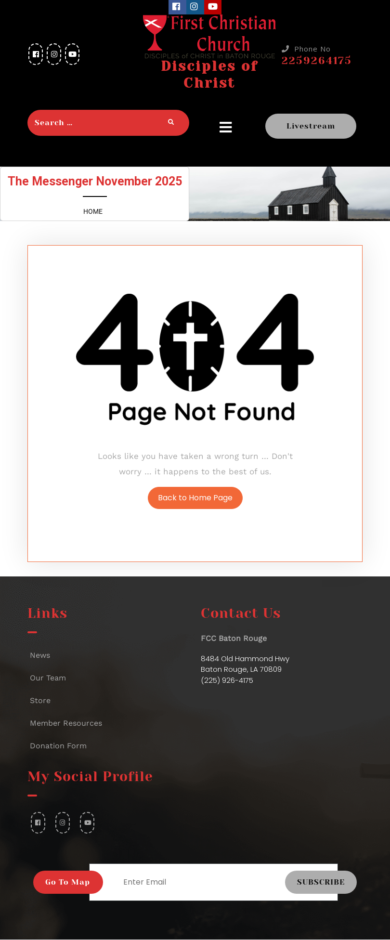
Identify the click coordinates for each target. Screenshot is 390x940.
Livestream (310, 126)
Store (40, 700)
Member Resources (66, 723)
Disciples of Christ (209, 74)
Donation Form (58, 745)
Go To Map (67, 882)
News (40, 655)
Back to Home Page (195, 497)
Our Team (48, 677)
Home (93, 211)
